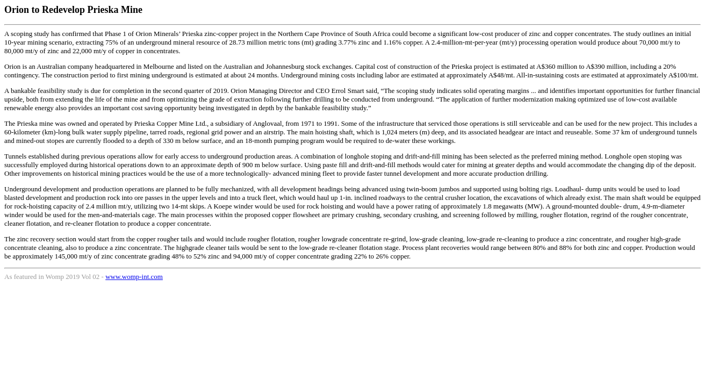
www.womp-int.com (134, 277)
